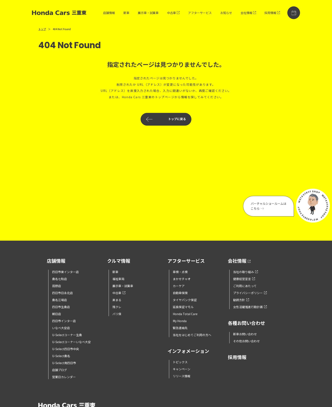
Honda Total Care (185, 314)
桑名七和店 (59, 279)
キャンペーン (181, 369)
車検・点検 (180, 272)
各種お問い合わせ (246, 323)
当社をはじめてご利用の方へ (192, 335)
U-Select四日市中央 (65, 349)
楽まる (116, 300)
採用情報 (272, 13)
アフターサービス (200, 13)
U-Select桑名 (61, 356)
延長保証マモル (183, 307)
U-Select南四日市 (64, 363)
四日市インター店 (64, 321)
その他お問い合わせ (246, 341)
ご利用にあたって (245, 286)
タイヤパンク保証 (185, 300)
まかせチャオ (182, 279)
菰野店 (56, 286)
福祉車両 (118, 279)
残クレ (116, 307)
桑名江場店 (59, 300)
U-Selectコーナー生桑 (67, 335)
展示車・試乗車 (148, 13)
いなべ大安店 (61, 328)
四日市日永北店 (62, 293)
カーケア (179, 286)
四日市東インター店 (65, 272)
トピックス (180, 362)
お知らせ (226, 13)
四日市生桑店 (61, 307)
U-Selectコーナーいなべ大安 (71, 342)
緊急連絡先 (180, 328)
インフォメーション (188, 351)
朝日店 (56, 314)
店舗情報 (109, 13)
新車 (126, 13)
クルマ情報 (118, 261)
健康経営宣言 (244, 279)
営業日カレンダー (64, 377)
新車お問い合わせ (245, 334)
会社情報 (248, 13)
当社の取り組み (245, 272)
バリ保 (116, 314)
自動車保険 (180, 293)
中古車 (173, 13)
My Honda (180, 321)
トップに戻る (166, 119)
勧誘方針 (241, 300)
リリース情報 (181, 376)
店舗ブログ (59, 370)
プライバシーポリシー (250, 293)
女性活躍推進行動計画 (250, 307)
